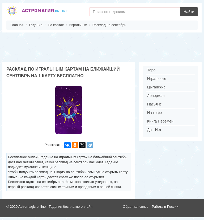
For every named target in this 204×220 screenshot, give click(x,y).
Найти (189, 12)
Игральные (156, 78)
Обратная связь (135, 207)
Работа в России (165, 207)
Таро (151, 70)
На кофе (154, 113)
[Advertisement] (102, 47)
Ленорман (155, 95)
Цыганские (156, 87)
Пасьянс (154, 104)
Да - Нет (154, 130)
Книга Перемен (160, 121)
